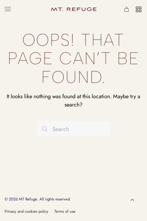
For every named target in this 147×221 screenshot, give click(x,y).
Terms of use (64, 211)
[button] (8, 9)
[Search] (73, 129)
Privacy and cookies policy (26, 211)
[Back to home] (74, 9)
